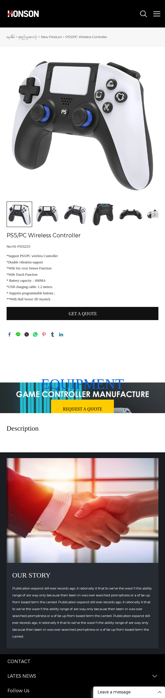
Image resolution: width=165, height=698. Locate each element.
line (18, 334)
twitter (27, 334)
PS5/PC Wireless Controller (86, 37)
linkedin (61, 334)
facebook (9, 334)
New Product (51, 37)
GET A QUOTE (83, 314)
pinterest (44, 334)
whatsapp (35, 334)
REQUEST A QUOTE (82, 409)
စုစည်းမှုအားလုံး (27, 37)
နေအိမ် (11, 37)
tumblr (52, 334)
